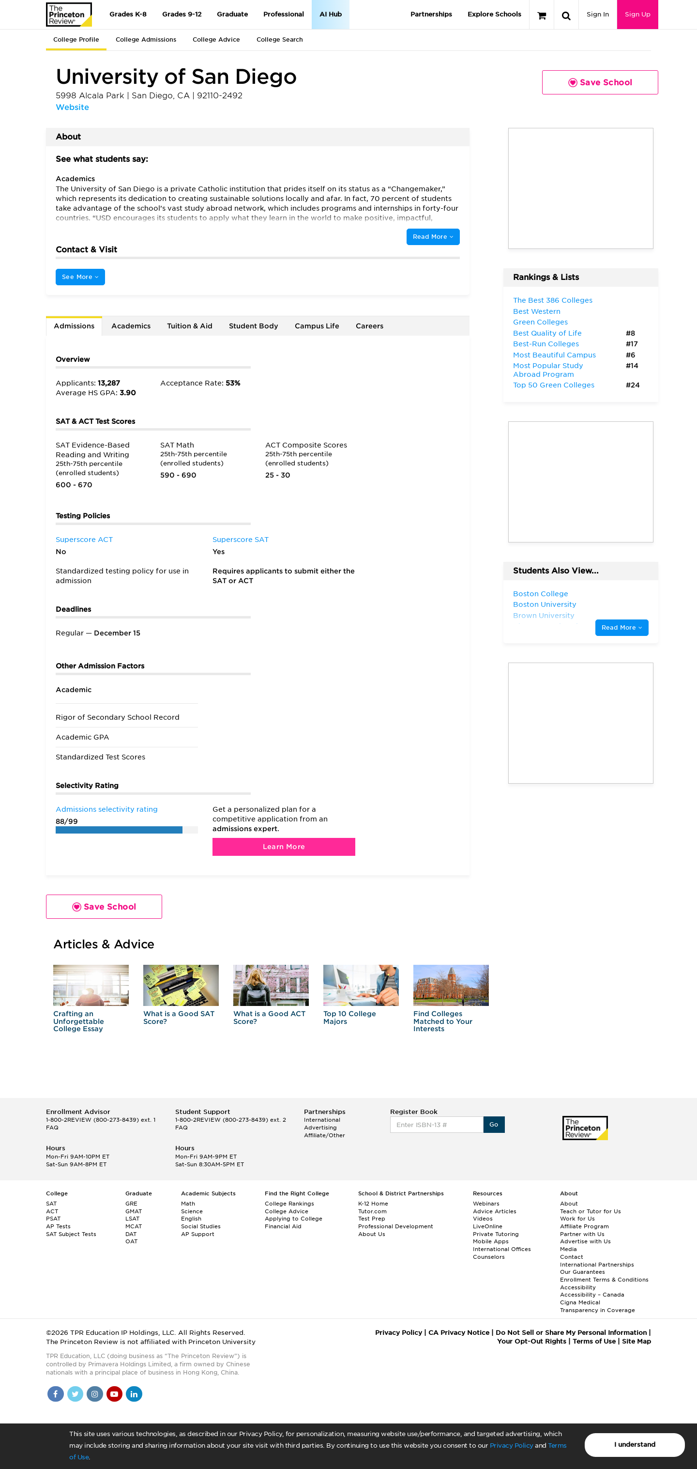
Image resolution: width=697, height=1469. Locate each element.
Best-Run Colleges (546, 344)
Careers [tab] (369, 326)
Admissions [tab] (74, 326)
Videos (483, 1218)
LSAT (132, 1218)
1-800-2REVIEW (100, 1119)
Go (494, 1124)
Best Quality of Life (547, 333)
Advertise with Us (585, 1241)
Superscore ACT (84, 539)
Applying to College (293, 1218)
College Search (280, 39)
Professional (283, 14)
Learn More (284, 846)
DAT (130, 1234)
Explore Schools (494, 14)
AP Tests (58, 1226)
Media (568, 1249)
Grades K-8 (128, 14)
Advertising (320, 1127)
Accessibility (578, 1287)
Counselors (489, 1256)
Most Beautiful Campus (554, 355)
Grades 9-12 (181, 14)
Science (192, 1211)
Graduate (232, 14)
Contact (571, 1256)
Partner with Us (582, 1234)
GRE (131, 1203)
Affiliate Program (584, 1226)
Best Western (537, 311)
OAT (131, 1241)
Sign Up (638, 14)
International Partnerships (597, 1264)
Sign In (598, 14)
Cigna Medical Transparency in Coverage (597, 1306)
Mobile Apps (491, 1241)
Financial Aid (283, 1226)
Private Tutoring (496, 1234)
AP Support (197, 1234)
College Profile (76, 39)
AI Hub (330, 14)
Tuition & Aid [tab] (189, 326)
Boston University (544, 604)
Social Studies (201, 1226)
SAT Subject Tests (71, 1234)
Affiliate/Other (324, 1135)
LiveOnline (487, 1226)
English (191, 1218)
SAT (51, 1203)
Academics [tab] (131, 326)
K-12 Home (373, 1203)
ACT (52, 1211)
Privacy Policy (511, 1445)
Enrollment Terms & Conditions (604, 1279)
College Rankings (289, 1203)
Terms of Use (594, 1341)
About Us (371, 1234)
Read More (433, 236)
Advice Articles (494, 1211)
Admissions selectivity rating (107, 809)
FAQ (52, 1127)
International (322, 1119)
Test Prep (371, 1218)
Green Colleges (540, 322)
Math (188, 1203)
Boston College (540, 594)
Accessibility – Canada (592, 1294)
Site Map (636, 1341)
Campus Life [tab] (317, 326)
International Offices (502, 1249)
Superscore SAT (240, 539)
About (569, 1203)
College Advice (216, 39)
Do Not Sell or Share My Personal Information (571, 1332)
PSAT (53, 1218)
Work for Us (577, 1218)
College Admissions (146, 39)
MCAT (133, 1226)
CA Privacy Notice (458, 1332)
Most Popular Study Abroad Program (548, 370)
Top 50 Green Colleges (553, 385)
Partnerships (431, 14)
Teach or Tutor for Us (590, 1211)
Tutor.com (372, 1211)
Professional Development (395, 1226)
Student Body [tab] (253, 326)
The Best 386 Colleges (552, 300)
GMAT (133, 1211)
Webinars (486, 1203)
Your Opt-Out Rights (531, 1341)
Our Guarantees (582, 1271)
